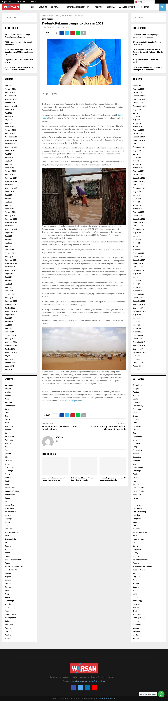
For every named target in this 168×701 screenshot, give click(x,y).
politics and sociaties (13, 560)
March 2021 (9, 291)
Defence (8, 430)
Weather (8, 635)
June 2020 (9, 321)
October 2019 (10, 349)
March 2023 (9, 209)
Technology (9, 601)
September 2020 (11, 311)
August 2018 (9, 366)
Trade (7, 611)
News (32, 7)
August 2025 (9, 110)
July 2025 (8, 113)
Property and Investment (77, 7)
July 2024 (8, 154)
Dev (6, 433)
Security (8, 587)
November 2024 (11, 140)
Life (6, 525)
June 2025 (9, 116)
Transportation (10, 614)
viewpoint (8, 631)
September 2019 (11, 352)
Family (7, 474)
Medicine (8, 529)
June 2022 (9, 239)
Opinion (8, 546)
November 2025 (11, 99)
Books (7, 399)
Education (8, 457)
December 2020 (11, 301)
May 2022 (8, 243)
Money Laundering (12, 532)
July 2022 (8, 236)
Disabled (8, 443)
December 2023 (11, 178)
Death (7, 423)
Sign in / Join (20, 2)
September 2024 (11, 147)
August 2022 (9, 233)
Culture (7, 419)
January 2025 (10, 133)
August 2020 (9, 315)
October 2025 (10, 103)
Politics (98, 7)
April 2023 (8, 205)
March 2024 (9, 168)
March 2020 (9, 332)
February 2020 (10, 335)
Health (7, 481)
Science (8, 584)
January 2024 (10, 174)
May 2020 (8, 325)
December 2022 (11, 219)
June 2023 (9, 198)
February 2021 (10, 294)
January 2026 (10, 92)
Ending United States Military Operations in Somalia (82, 479)
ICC (6, 501)
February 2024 (10, 171)
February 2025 (10, 130)
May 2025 (8, 120)
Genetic (7, 477)
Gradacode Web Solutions (107, 698)
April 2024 (8, 164)
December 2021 (11, 260)
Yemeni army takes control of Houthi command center (53, 479)
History (7, 484)
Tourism (8, 607)
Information (9, 508)
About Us (43, 7)
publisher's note (11, 570)
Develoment (9, 436)
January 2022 (10, 257)
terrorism (8, 604)
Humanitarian (10, 495)
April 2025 (8, 123)
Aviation (8, 392)
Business (8, 402)
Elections (8, 460)
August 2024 (9, 151)
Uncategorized (10, 618)
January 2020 (10, 339)
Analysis (8, 389)
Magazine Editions (127, 7)
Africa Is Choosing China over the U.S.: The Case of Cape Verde (108, 428)
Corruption (9, 409)
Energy (7, 464)
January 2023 (10, 216)
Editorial (55, 7)
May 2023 (8, 202)
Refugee (49, 19)
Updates (8, 621)
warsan (46, 27)
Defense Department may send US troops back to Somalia (113, 479)
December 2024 (11, 137)
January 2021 (10, 298)
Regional (111, 7)
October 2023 (10, 185)
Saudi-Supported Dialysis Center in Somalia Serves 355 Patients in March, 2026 (19, 52)
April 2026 (8, 86)
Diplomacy (9, 440)
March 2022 (9, 250)
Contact (145, 7)
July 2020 (8, 318)
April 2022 (8, 246)
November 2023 (11, 181)
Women (7, 638)
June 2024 (9, 157)
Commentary (10, 406)
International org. (11, 512)
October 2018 (10, 363)
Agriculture (9, 385)
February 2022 (10, 253)
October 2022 (10, 226)
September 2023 (11, 188)
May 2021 (8, 284)
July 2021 (8, 277)
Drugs (7, 447)
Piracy (7, 553)
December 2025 (11, 96)
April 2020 (8, 328)
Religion (8, 580)
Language (8, 519)
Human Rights (10, 488)
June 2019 (9, 359)
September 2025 (11, 106)
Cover (44, 19)
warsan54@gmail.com (73, 401)
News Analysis (10, 539)
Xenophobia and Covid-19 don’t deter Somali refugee (59, 428)
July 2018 (8, 369)
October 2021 (10, 267)
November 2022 (11, 222)
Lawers (7, 522)
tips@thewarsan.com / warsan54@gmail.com (88, 681)
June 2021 (9, 280)
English (140, 1)
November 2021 (11, 263)
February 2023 (10, 212)
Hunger (7, 498)
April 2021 (8, 287)
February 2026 (10, 89)
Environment (9, 467)
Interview (8, 515)
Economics (32, 2)
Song (7, 594)
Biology (8, 395)
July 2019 (8, 356)
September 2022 (11, 229)
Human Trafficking (12, 491)
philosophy (9, 549)
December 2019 (11, 342)
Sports (7, 597)
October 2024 (10, 144)
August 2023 (9, 192)
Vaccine (8, 628)
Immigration (9, 505)
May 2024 (8, 161)
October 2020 (10, 308)
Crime (7, 416)
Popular (8, 563)
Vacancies (9, 625)
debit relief (9, 426)
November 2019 (11, 346)
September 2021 (11, 270)
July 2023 (8, 195)
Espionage (9, 471)
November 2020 (11, 305)
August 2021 (9, 274)
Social (7, 590)
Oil (6, 543)
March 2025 (9, 127)
